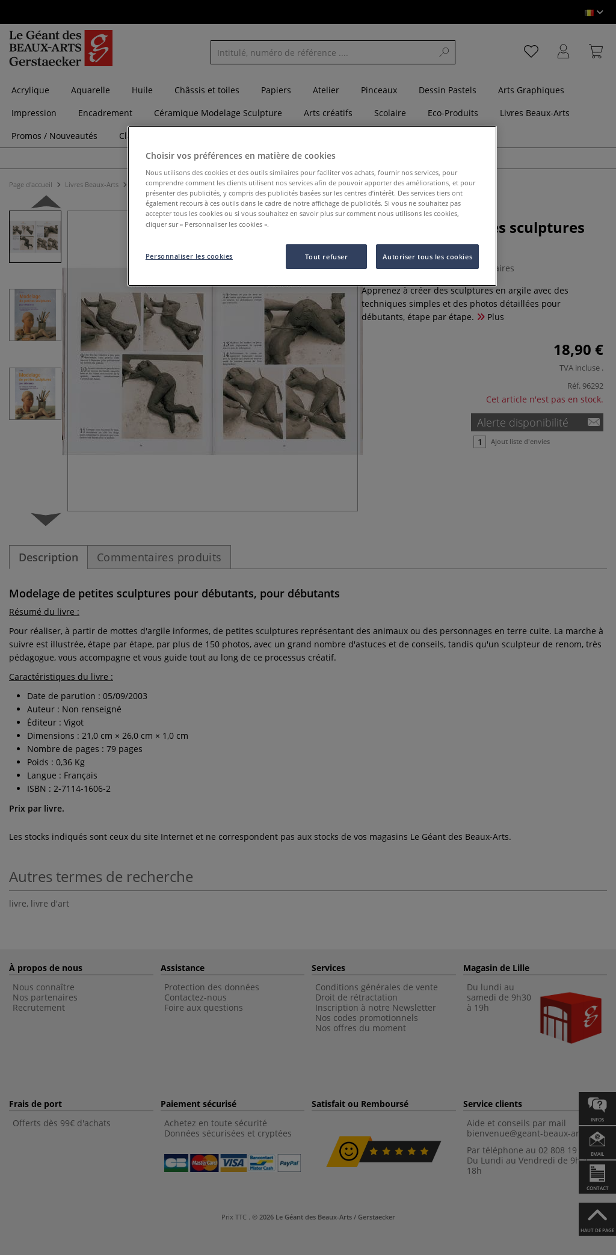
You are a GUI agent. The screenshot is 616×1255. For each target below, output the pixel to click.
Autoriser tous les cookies (427, 256)
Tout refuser (326, 256)
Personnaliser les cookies (189, 256)
